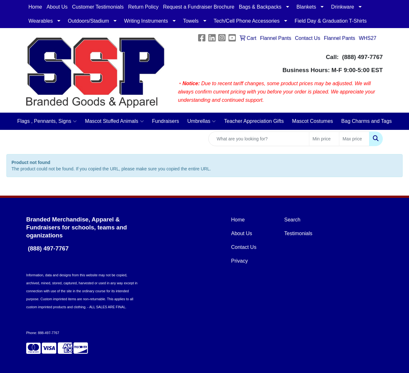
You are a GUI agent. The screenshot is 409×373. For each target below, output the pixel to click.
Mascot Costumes (312, 121)
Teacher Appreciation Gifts (254, 121)
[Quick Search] (258, 138)
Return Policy (143, 7)
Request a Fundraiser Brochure (198, 7)
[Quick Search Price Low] (324, 138)
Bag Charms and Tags (366, 121)
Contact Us (243, 247)
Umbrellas (201, 121)
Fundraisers (165, 121)
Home (35, 7)
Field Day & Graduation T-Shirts (331, 21)
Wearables (40, 21)
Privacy (239, 261)
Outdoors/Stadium (88, 21)
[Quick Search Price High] (354, 138)
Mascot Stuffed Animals (114, 121)
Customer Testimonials (98, 7)
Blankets (306, 7)
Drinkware (342, 7)
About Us (57, 7)
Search (292, 219)
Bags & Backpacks (260, 7)
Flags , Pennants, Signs (47, 121)
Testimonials (298, 233)
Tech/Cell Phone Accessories (247, 21)
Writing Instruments (146, 21)
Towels (191, 21)
